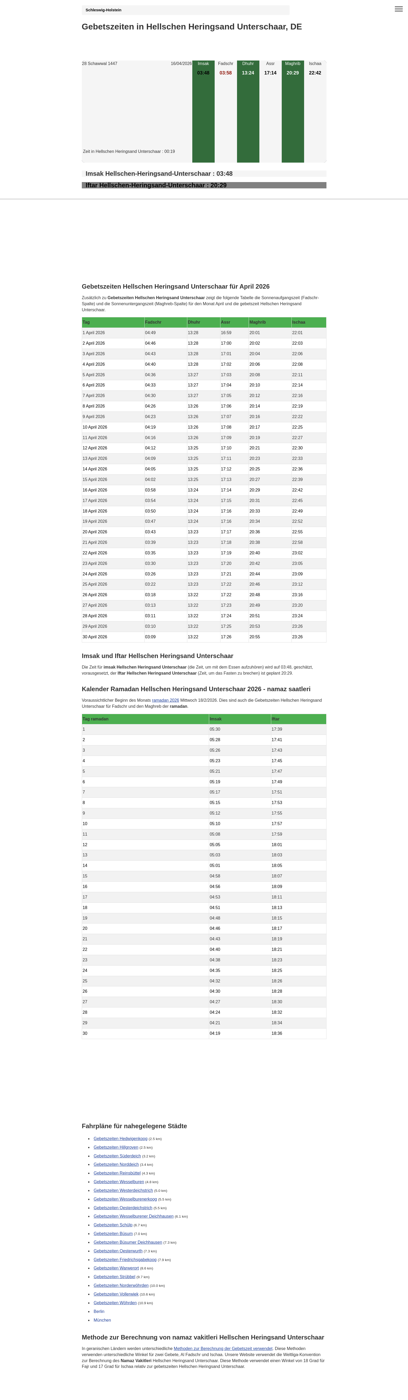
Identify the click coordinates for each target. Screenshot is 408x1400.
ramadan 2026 (165, 700)
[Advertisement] (137, 112)
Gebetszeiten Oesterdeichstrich (123, 1208)
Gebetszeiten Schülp (113, 1225)
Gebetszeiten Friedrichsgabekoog (125, 1259)
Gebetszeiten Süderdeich (117, 1156)
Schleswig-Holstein (104, 10)
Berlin (99, 1311)
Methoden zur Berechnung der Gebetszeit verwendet (223, 1348)
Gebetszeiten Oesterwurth (118, 1251)
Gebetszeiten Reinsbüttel (117, 1173)
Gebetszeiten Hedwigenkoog (121, 1138)
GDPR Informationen (101, 1392)
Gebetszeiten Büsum (113, 1233)
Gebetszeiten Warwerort (116, 1268)
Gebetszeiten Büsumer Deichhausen (128, 1242)
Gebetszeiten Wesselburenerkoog (125, 1199)
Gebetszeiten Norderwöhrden (121, 1285)
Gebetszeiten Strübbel (114, 1276)
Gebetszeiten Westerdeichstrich (123, 1190)
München (102, 1320)
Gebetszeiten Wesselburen (119, 1182)
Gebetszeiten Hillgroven (116, 1147)
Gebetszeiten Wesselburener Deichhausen (134, 1216)
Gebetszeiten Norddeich (116, 1164)
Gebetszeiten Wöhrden (115, 1303)
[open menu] (399, 9)
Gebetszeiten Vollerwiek (116, 1294)
